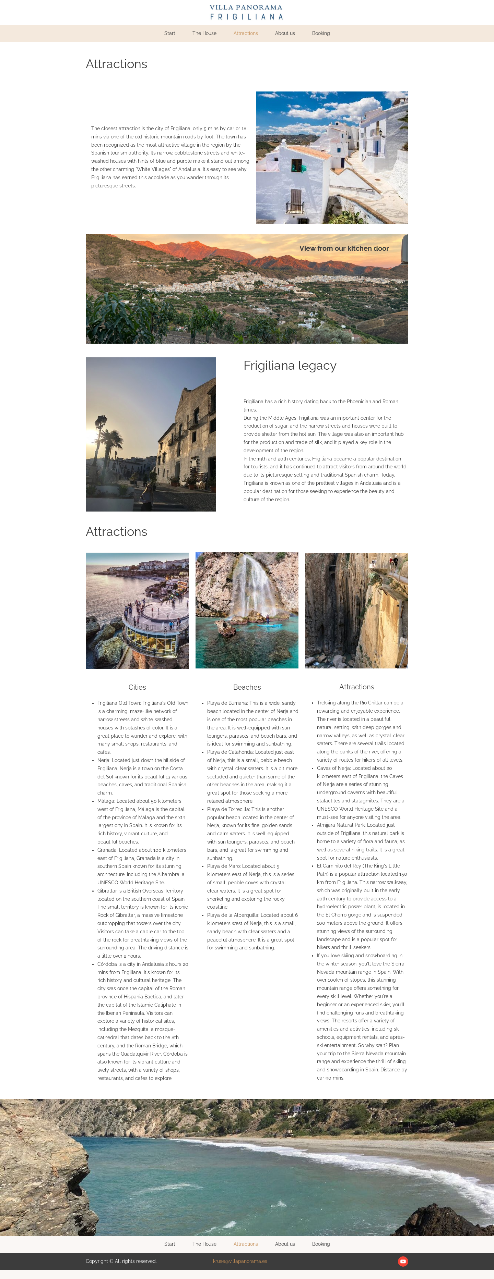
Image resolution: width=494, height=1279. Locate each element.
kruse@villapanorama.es (240, 1261)
